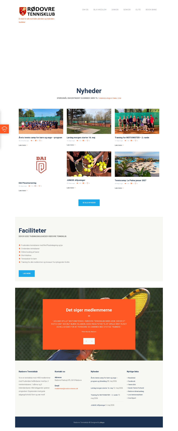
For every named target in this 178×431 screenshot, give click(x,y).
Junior (114, 10)
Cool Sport (132, 398)
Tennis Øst (132, 385)
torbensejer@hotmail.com (109, 98)
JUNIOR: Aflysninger (76, 180)
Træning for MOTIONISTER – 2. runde (132, 137)
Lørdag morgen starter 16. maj (81, 137)
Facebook (131, 381)
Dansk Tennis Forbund (136, 388)
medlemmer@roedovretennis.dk (67, 389)
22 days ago (71, 183)
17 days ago (119, 140)
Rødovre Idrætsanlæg (136, 391)
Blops (102, 426)
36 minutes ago (24, 140)
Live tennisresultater (136, 395)
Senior (127, 10)
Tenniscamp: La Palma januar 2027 (131, 180)
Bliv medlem (99, 10)
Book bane (151, 10)
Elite (138, 10)
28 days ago (119, 183)
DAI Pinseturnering (28, 183)
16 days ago (71, 140)
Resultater (132, 378)
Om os (85, 10)
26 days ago (23, 186)
